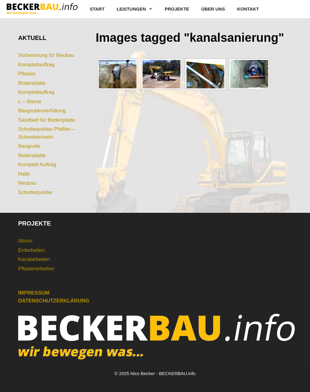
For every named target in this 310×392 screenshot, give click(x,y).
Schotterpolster (35, 192)
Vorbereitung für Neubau (46, 55)
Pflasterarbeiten (36, 269)
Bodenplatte (32, 83)
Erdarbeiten (31, 250)
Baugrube (29, 146)
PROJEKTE (177, 9)
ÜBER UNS (213, 9)
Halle (24, 174)
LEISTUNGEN (138, 9)
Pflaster (27, 74)
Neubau (27, 183)
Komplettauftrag (36, 65)
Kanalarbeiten (34, 259)
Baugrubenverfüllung (42, 111)
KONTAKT (248, 9)
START (97, 9)
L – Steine (29, 101)
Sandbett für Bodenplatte (46, 120)
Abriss (25, 241)
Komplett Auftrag (37, 164)
